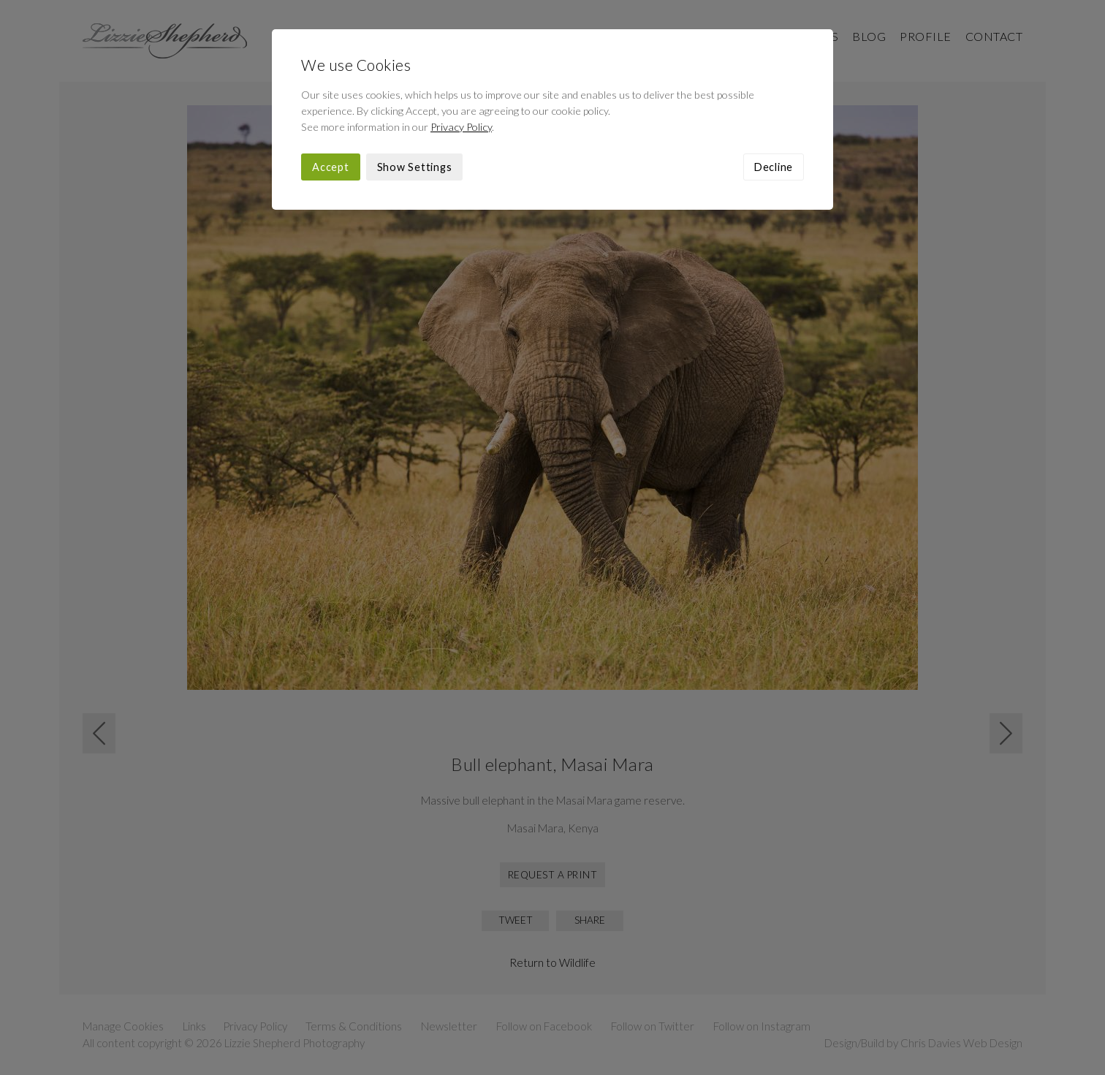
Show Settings (414, 167)
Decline (773, 167)
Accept (330, 167)
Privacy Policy (461, 127)
